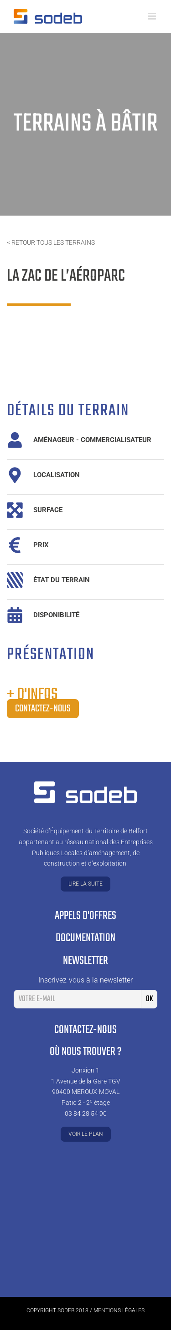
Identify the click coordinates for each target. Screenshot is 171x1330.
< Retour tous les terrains (51, 242)
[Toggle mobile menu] (152, 16)
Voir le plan (85, 1134)
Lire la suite (85, 884)
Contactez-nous (43, 708)
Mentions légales (119, 1310)
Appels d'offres (85, 916)
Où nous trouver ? (85, 1052)
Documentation (85, 938)
